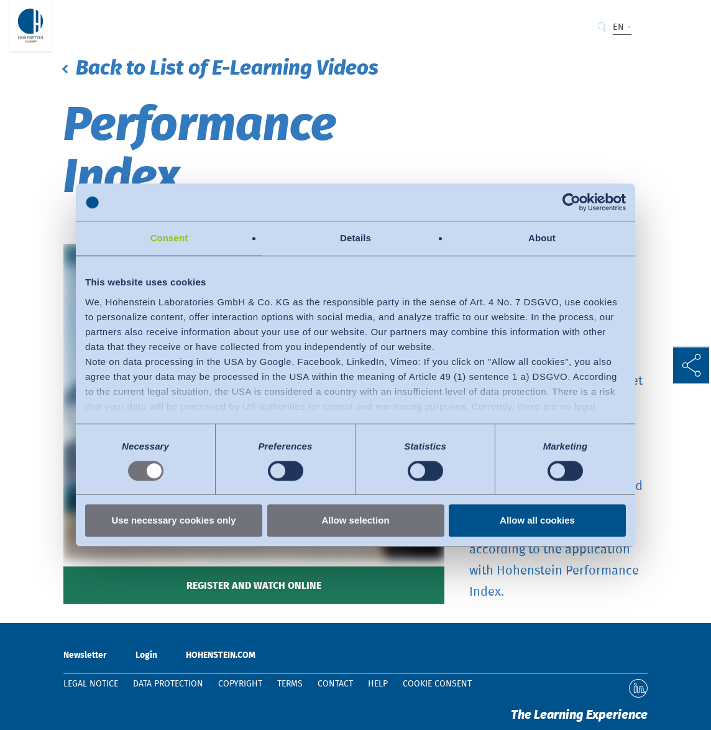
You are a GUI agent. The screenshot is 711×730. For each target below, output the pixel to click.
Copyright (240, 684)
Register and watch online (253, 586)
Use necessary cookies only (173, 520)
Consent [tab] (169, 238)
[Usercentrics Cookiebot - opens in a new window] (571, 202)
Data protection (168, 684)
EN (618, 27)
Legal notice (90, 684)
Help (378, 684)
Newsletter (85, 655)
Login (146, 655)
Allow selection (355, 520)
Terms (290, 684)
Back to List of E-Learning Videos (227, 68)
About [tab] (542, 238)
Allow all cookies (537, 520)
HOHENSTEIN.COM (220, 655)
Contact (335, 684)
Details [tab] (355, 238)
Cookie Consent (437, 684)
